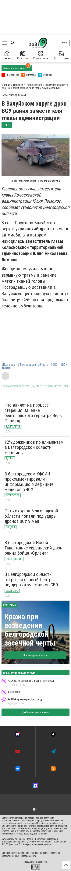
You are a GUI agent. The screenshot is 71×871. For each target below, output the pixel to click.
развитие (42, 862)
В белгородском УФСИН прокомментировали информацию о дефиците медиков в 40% (29, 481)
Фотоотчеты (61, 55)
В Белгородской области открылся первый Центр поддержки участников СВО (31, 580)
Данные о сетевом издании (15, 853)
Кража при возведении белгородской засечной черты (30, 629)
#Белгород (8, 364)
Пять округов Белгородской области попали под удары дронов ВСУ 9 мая (31, 516)
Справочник (40, 55)
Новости (22, 55)
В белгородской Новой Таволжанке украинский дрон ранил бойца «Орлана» (33, 548)
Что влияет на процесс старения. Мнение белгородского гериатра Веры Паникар (33, 413)
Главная (7, 55)
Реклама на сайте (39, 853)
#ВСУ (63, 364)
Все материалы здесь (35, 655)
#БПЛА (6, 368)
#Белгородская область (33, 364)
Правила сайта (28, 856)
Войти (64, 42)
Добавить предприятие (35, 712)
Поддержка (30, 862)
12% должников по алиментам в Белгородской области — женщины (34, 447)
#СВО (54, 364)
